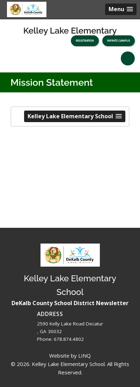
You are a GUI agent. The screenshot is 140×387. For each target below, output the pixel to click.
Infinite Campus (118, 40)
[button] (121, 9)
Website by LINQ (70, 355)
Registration (85, 40)
